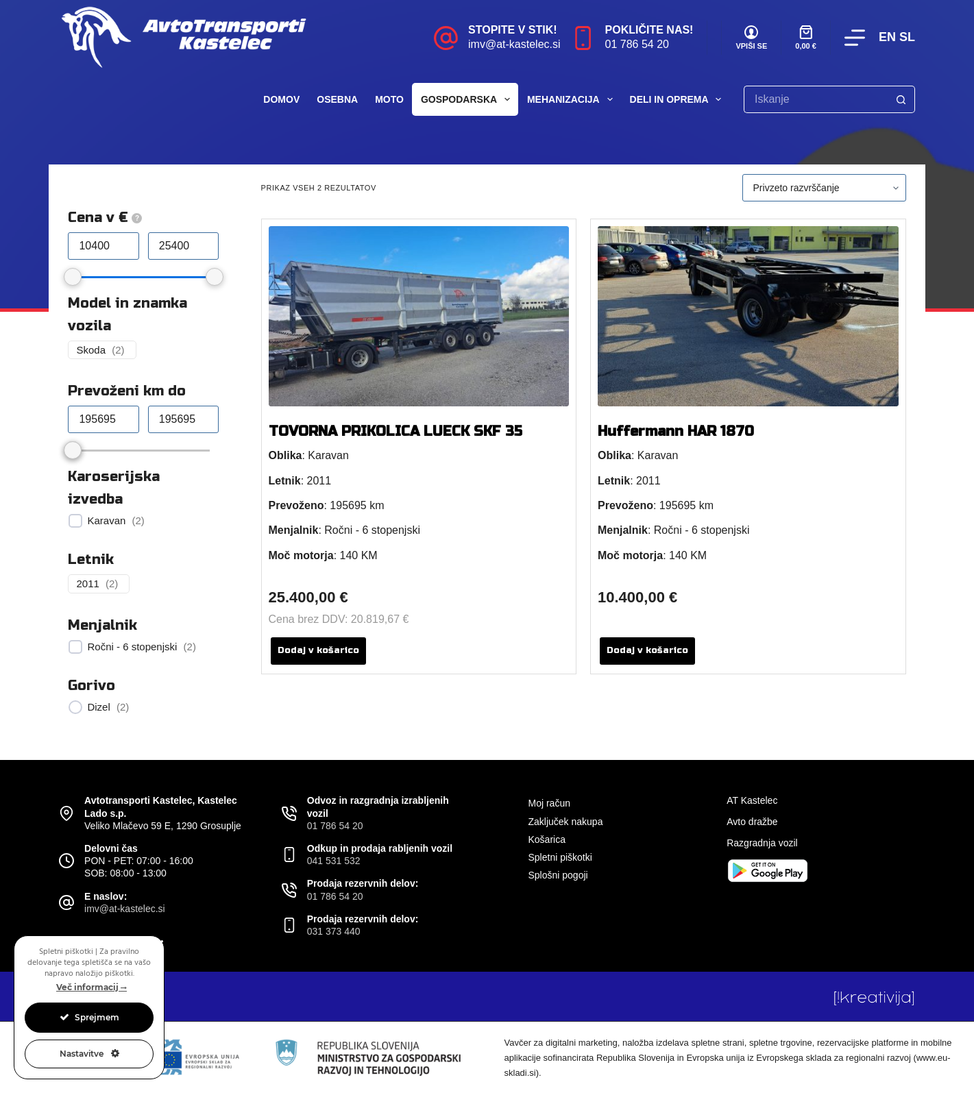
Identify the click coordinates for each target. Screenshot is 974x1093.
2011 (87, 583)
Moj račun (549, 803)
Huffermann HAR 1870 (676, 431)
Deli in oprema (678, 99)
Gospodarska (468, 99)
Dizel (98, 707)
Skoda (91, 350)
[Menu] (854, 37)
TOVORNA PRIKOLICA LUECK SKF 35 (395, 431)
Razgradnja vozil (762, 842)
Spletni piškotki (560, 857)
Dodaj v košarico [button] (318, 650)
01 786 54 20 (637, 44)
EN (887, 37)
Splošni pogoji (557, 875)
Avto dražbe (752, 821)
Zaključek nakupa (565, 821)
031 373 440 (334, 931)
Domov (281, 99)
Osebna (337, 99)
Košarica (546, 839)
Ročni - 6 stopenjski (132, 646)
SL (907, 37)
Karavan (106, 520)
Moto (389, 99)
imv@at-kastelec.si (514, 44)
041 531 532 (334, 860)
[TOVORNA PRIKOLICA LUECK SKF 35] (419, 316)
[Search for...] (816, 99)
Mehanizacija (572, 99)
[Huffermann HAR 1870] (748, 316)
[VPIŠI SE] (751, 38)
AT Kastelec (752, 800)
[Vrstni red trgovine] (824, 187)
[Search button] (901, 99)
